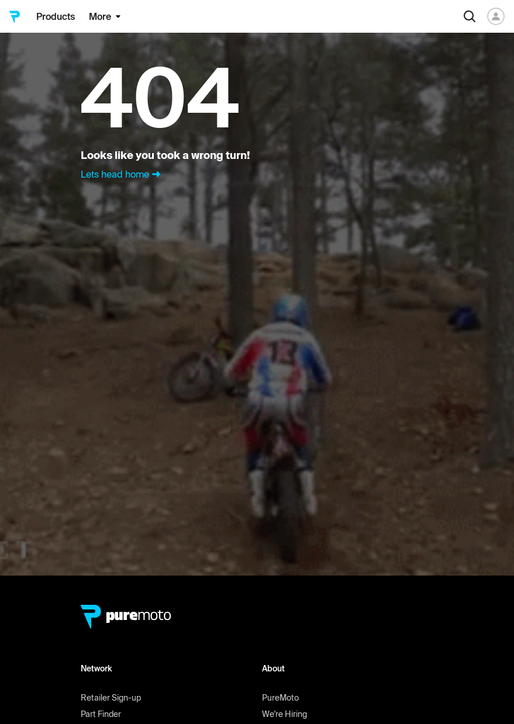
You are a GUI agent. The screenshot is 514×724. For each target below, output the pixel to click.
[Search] (469, 16)
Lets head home (122, 174)
